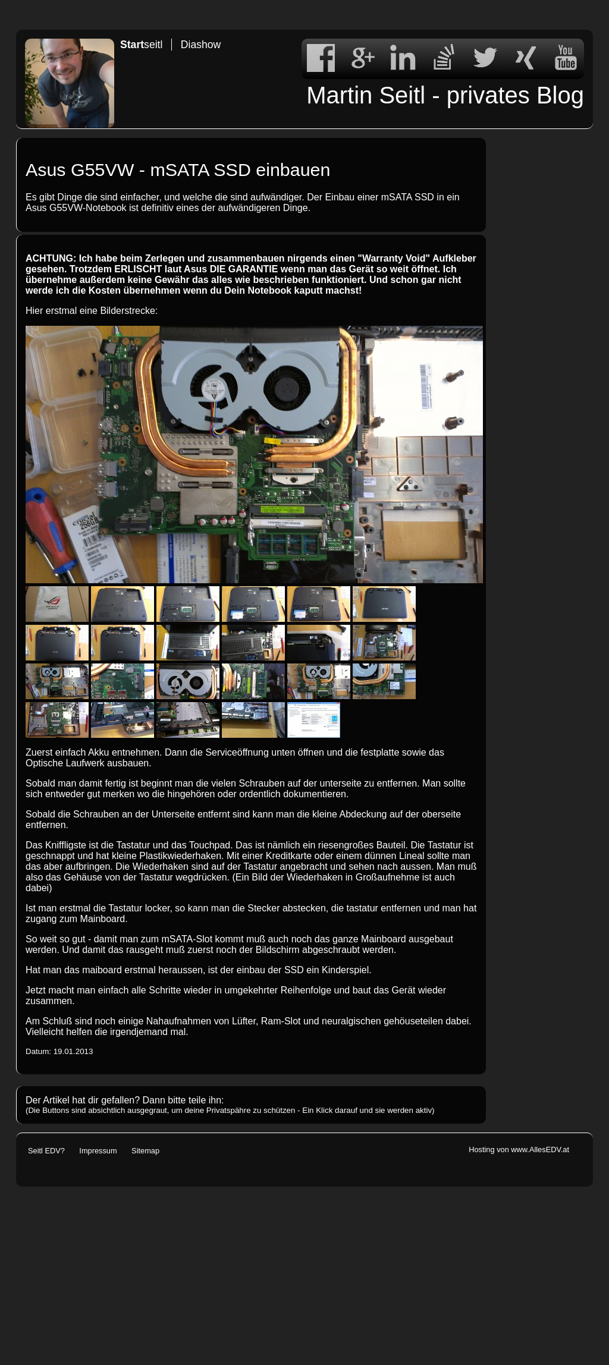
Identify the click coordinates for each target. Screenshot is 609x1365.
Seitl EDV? (46, 1150)
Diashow (201, 45)
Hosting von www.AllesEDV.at (519, 1149)
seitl (141, 45)
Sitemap (145, 1150)
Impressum (98, 1150)
